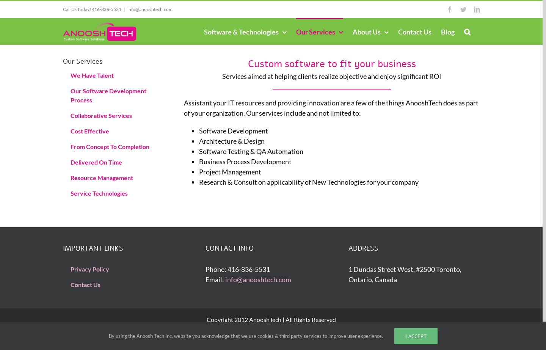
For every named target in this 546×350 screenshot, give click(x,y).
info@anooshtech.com (150, 9)
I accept (416, 336)
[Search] (467, 31)
